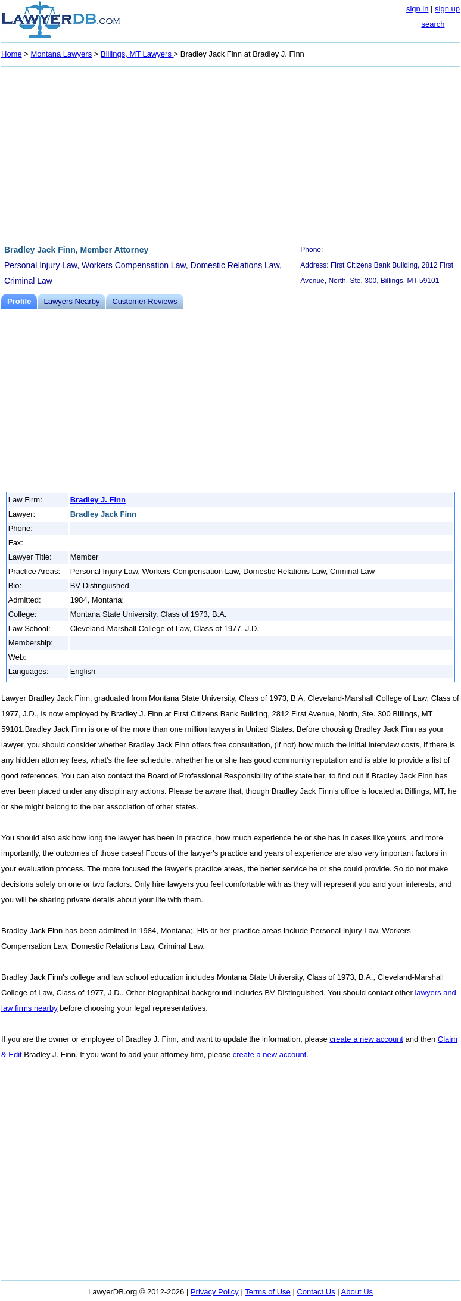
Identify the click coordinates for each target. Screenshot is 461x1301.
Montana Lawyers (61, 53)
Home (11, 53)
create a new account (366, 1039)
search (432, 24)
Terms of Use (268, 1291)
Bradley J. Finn (98, 499)
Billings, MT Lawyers (137, 53)
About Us (357, 1291)
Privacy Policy (215, 1291)
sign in (417, 8)
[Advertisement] (230, 153)
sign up (447, 8)
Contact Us (316, 1291)
